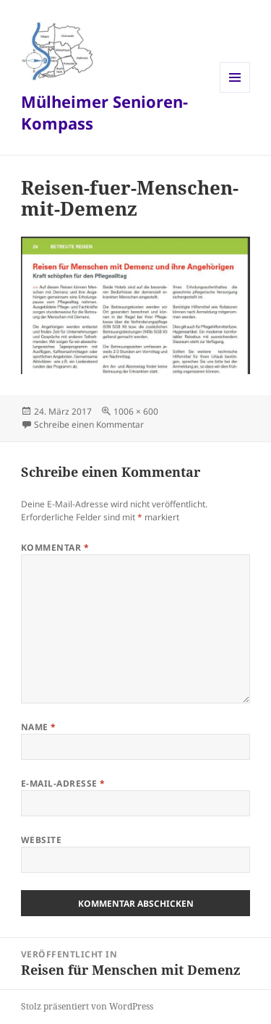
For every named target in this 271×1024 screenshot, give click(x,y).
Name (38, 727)
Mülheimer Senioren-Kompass (104, 112)
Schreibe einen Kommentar (89, 424)
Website (41, 840)
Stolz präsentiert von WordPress (87, 1006)
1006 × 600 (135, 411)
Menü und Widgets (235, 92)
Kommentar (55, 547)
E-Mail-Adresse (63, 783)
